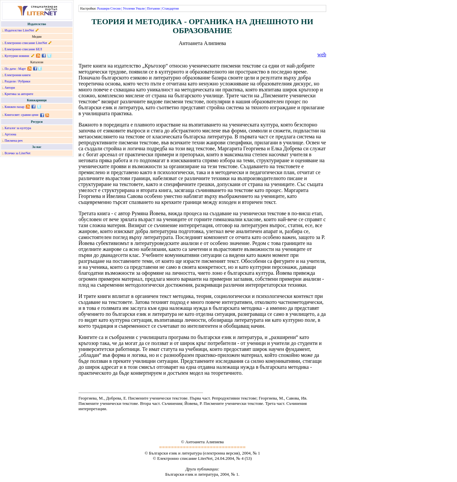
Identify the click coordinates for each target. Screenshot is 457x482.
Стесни (115, 8)
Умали (140, 8)
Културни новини (17, 56)
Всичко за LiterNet (17, 153)
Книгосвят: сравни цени (21, 115)
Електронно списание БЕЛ (23, 49)
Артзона (10, 134)
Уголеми (129, 8)
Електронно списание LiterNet (26, 43)
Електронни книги (17, 75)
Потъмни (153, 8)
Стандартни (170, 8)
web (321, 54)
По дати (10, 69)
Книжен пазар (15, 107)
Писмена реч (14, 140)
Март (22, 69)
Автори (10, 87)
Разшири (103, 8)
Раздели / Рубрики (17, 81)
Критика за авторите (19, 94)
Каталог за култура (18, 128)
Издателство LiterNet (19, 30)
